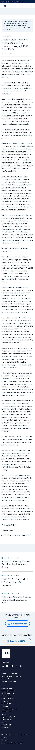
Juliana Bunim (8, 53)
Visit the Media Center (19, 623)
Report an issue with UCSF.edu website (12, 743)
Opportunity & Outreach (8, 717)
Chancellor (5, 706)
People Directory (6, 719)
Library (4, 714)
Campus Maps (6, 701)
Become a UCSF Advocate (9, 673)
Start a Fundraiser (7, 679)
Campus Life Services (8, 698)
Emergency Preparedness (9, 709)
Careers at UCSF (6, 703)
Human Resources (7, 711)
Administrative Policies (8, 693)
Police (3, 722)
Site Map (4, 737)
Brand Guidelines (6, 696)
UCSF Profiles (6, 727)
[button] (28, 4)
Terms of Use (5, 740)
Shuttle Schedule (6, 725)
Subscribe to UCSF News (19, 641)
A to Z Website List (7, 688)
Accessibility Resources (8, 690)
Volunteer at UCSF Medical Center (11, 676)
